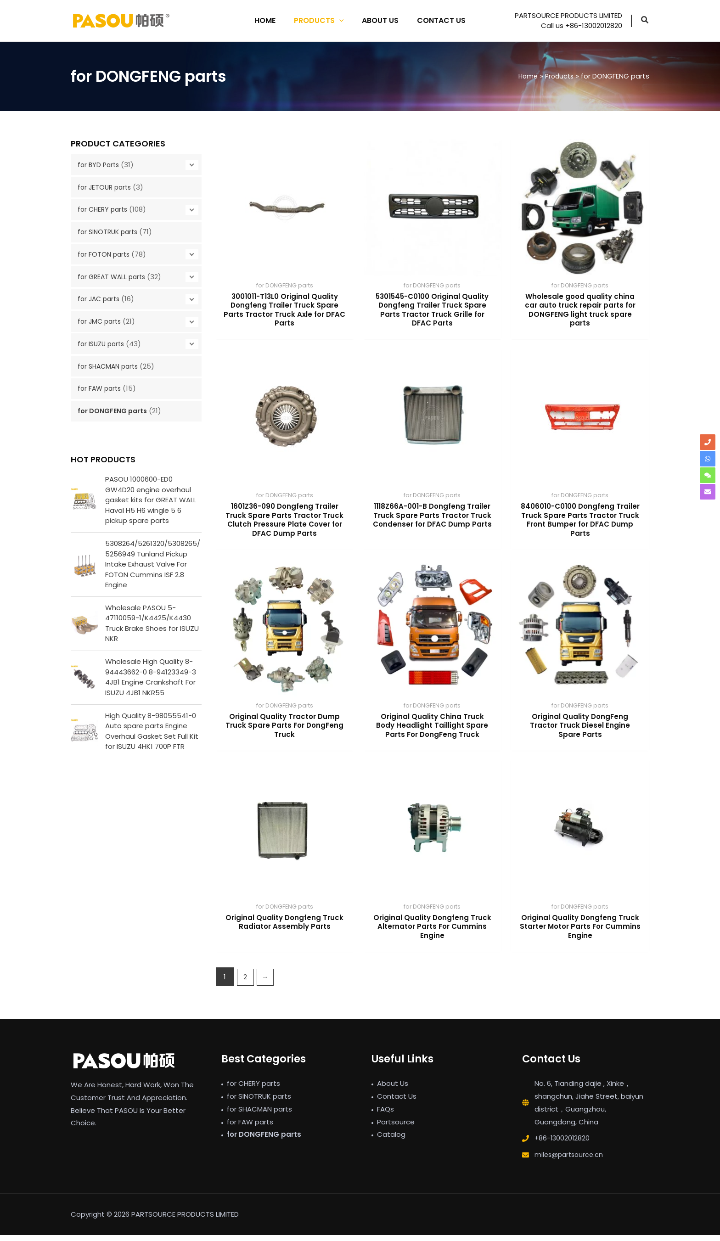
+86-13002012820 (562, 1144)
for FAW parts (101, 388)
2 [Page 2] (246, 983)
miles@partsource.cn (570, 1160)
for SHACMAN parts (110, 366)
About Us (392, 1089)
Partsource (396, 1128)
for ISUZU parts (103, 343)
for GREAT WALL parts (114, 276)
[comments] (707, 475)
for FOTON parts (105, 254)
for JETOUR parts (106, 187)
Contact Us (396, 1102)
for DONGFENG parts (115, 411)
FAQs (385, 1115)
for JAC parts (100, 298)
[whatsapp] (707, 458)
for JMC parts (101, 321)
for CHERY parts (104, 209)
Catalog (391, 1140)
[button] (645, 21)
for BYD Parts (100, 164)
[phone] (707, 442)
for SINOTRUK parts (110, 231)
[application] (341, 20)
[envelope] (707, 492)
